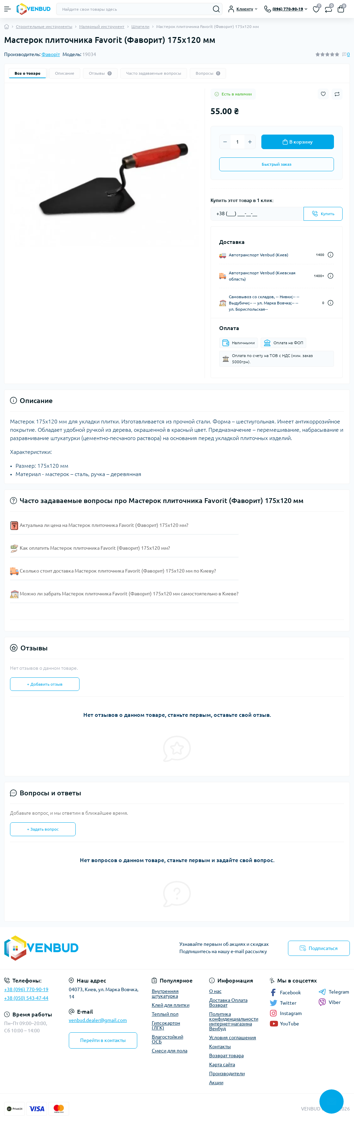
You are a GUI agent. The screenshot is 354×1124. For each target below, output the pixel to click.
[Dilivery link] (330, 255)
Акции (216, 1082)
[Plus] (249, 141)
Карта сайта (222, 1064)
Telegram (333, 992)
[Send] (323, 214)
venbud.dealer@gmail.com (98, 1020)
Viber (329, 1002)
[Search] (216, 9)
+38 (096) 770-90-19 (26, 989)
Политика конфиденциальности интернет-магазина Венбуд (233, 1021)
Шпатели (140, 26)
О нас (215, 991)
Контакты (220, 1046)
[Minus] (225, 141)
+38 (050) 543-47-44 (26, 998)
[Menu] (7, 9)
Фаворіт (50, 54)
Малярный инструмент (101, 26)
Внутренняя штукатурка (165, 993)
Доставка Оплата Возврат (228, 1002)
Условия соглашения (232, 1037)
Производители (227, 1073)
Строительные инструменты (44, 26)
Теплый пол (165, 1014)
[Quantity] (237, 142)
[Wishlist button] (323, 94)
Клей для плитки (170, 1005)
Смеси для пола (169, 1050)
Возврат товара (226, 1055)
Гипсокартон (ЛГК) (166, 1025)
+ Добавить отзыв (45, 684)
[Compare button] (337, 94)
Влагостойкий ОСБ (167, 1039)
